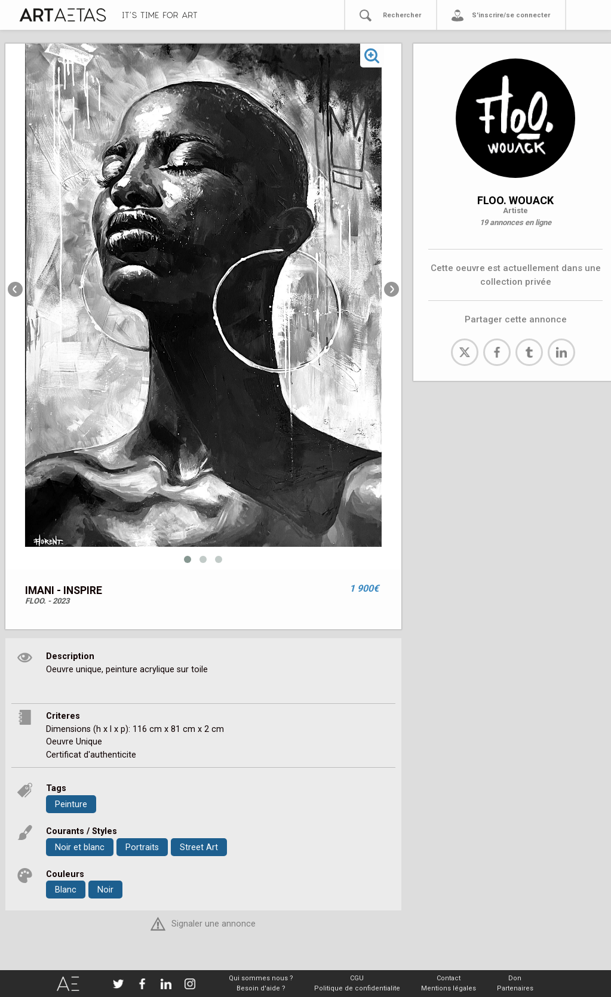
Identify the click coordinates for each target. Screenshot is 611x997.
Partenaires (515, 988)
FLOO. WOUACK (515, 200)
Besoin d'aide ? (261, 988)
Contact (448, 978)
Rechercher (402, 15)
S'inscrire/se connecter (511, 15)
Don (514, 978)
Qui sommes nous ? (261, 978)
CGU (357, 978)
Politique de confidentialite (357, 988)
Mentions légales (448, 988)
